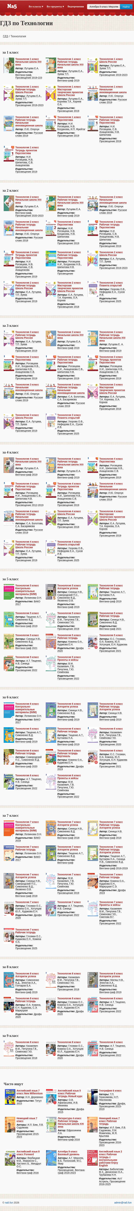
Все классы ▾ (36, 6)
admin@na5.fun (123, 1202)
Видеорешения (76, 6)
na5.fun (9, 1202)
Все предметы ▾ (55, 6)
